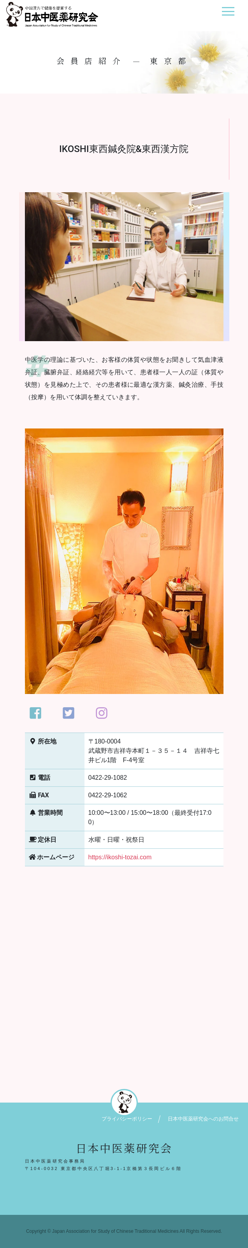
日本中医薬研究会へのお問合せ (203, 1119)
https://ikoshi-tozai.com (120, 857)
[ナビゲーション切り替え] (228, 14)
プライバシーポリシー (127, 1119)
